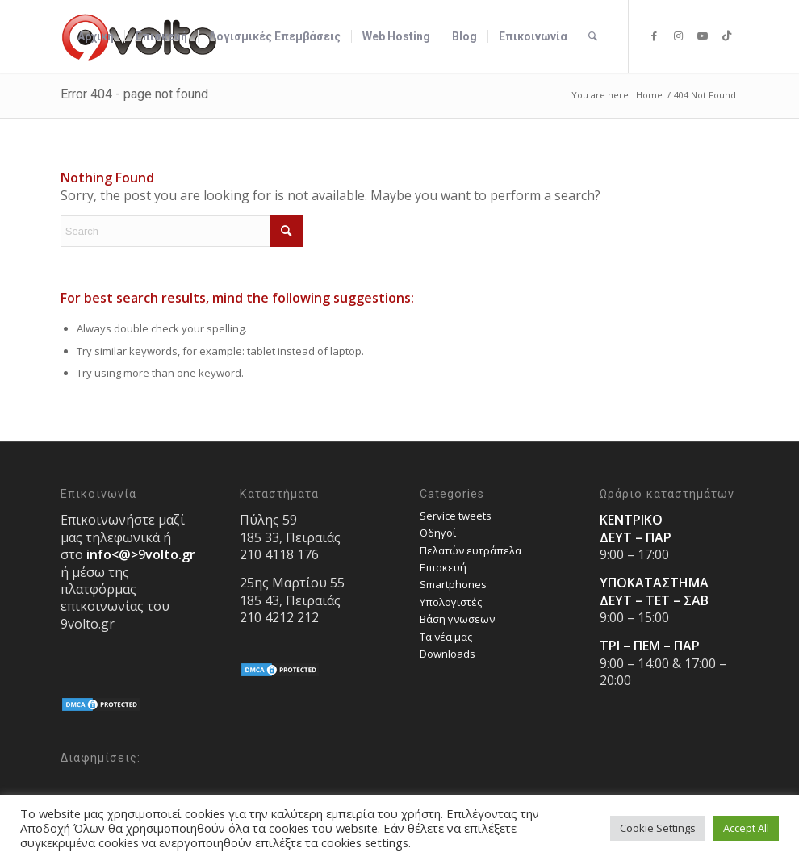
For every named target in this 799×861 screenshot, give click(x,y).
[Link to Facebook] (654, 35)
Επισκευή (443, 567)
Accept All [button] (746, 828)
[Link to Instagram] (678, 35)
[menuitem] (95, 36)
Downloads (447, 653)
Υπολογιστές (451, 602)
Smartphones (453, 584)
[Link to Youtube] (702, 35)
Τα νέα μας (446, 636)
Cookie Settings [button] (658, 828)
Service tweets (456, 515)
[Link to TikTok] (726, 35)
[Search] (593, 36)
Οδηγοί (438, 532)
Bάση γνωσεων (457, 619)
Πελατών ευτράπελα (470, 550)
